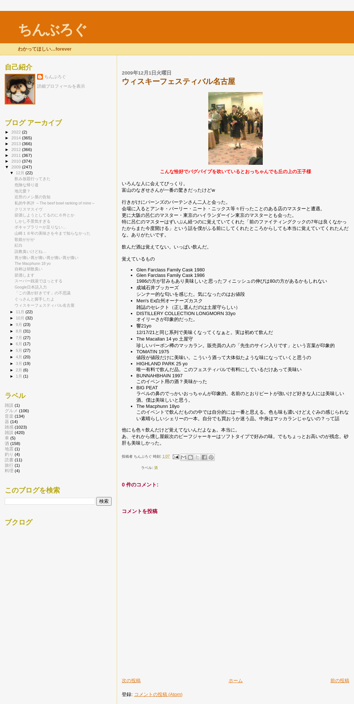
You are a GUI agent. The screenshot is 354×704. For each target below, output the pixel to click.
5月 (19, 350)
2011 (16, 155)
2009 (16, 166)
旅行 (9, 465)
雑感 (9, 427)
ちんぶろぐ (52, 29)
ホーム (236, 680)
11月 (20, 312)
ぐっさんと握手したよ (35, 299)
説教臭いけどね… (31, 251)
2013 (16, 143)
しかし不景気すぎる (33, 221)
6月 (19, 344)
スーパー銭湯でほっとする (39, 281)
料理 (9, 470)
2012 (16, 149)
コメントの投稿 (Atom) (158, 694)
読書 (9, 459)
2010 (16, 161)
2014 (16, 137)
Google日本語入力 (31, 287)
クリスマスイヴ (29, 209)
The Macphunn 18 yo (33, 263)
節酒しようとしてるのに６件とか (45, 215)
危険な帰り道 (27, 185)
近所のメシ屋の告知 (33, 197)
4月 (19, 357)
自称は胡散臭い (29, 269)
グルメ (11, 410)
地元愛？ (23, 191)
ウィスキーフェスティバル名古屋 (45, 305)
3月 (19, 363)
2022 (16, 132)
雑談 (9, 432)
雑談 (9, 405)
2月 (19, 370)
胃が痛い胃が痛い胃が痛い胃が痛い (47, 257)
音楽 (9, 416)
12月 (20, 173)
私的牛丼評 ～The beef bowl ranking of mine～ (55, 203)
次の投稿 (131, 680)
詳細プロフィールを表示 (61, 86)
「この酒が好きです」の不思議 (43, 293)
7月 (19, 337)
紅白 (19, 245)
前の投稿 (339, 680)
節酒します (25, 275)
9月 (19, 324)
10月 (20, 318)
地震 (9, 448)
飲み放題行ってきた (33, 178)
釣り (9, 454)
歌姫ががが (25, 239)
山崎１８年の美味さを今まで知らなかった (52, 233)
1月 (19, 376)
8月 (19, 331)
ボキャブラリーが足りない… (41, 227)
